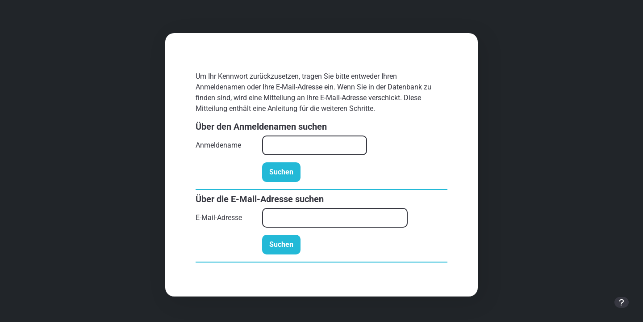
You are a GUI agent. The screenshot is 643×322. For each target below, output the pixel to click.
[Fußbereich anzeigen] (621, 302)
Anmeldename (218, 145)
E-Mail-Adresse (219, 217)
